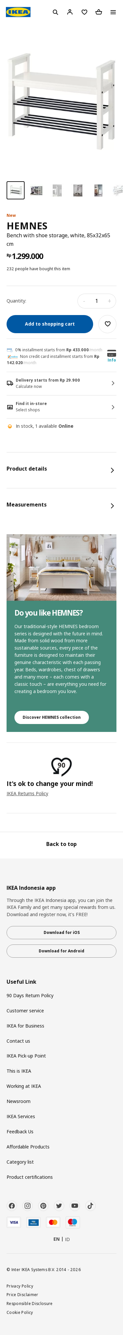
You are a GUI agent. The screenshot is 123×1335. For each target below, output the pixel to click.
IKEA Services (21, 1116)
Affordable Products (28, 1147)
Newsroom (19, 1101)
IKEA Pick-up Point (26, 1056)
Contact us (18, 1041)
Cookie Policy (20, 1312)
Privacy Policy (20, 1286)
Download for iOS (62, 932)
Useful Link (21, 982)
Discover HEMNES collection (52, 717)
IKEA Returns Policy (27, 793)
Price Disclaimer (22, 1294)
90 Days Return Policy (30, 995)
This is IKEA (19, 1071)
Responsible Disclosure (30, 1303)
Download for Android (61, 951)
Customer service (25, 1010)
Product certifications (30, 1177)
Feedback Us (20, 1131)
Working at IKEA (24, 1086)
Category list (20, 1162)
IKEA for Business (25, 1026)
